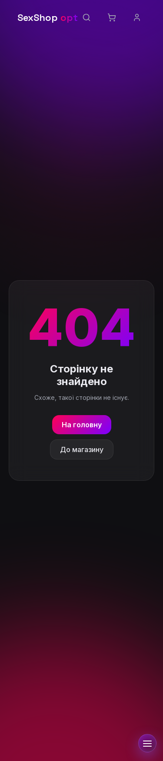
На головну (82, 424)
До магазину (81, 449)
